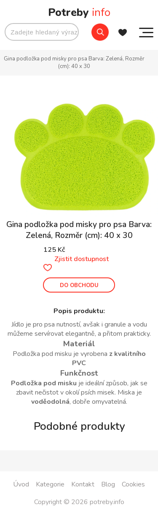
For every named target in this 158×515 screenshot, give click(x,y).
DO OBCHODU (79, 285)
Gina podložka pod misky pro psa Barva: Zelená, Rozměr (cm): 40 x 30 (74, 62)
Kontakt (82, 484)
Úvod (21, 484)
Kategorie (50, 484)
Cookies (133, 484)
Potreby (79, 12)
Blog (108, 484)
